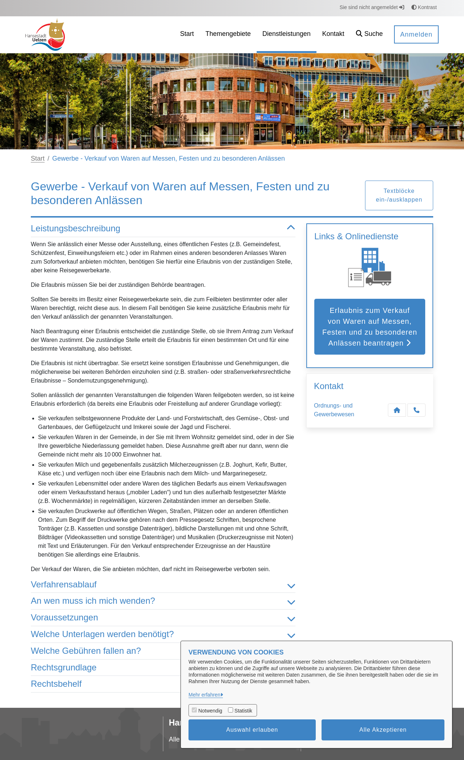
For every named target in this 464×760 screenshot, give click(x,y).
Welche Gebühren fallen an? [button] (163, 651)
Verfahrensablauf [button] (163, 584)
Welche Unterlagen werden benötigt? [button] (163, 634)
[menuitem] (187, 34)
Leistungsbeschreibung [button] (163, 228)
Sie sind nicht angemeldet (372, 7)
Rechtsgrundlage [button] (163, 667)
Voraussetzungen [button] (163, 617)
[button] (369, 34)
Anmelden (416, 34)
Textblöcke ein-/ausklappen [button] (399, 195)
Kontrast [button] (424, 7)
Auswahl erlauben (252, 730)
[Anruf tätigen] (416, 410)
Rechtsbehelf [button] (163, 684)
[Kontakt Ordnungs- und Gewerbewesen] (397, 410)
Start (38, 158)
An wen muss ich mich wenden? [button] (163, 601)
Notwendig (210, 711)
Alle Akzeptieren (383, 730)
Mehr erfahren (204, 695)
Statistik (243, 711)
